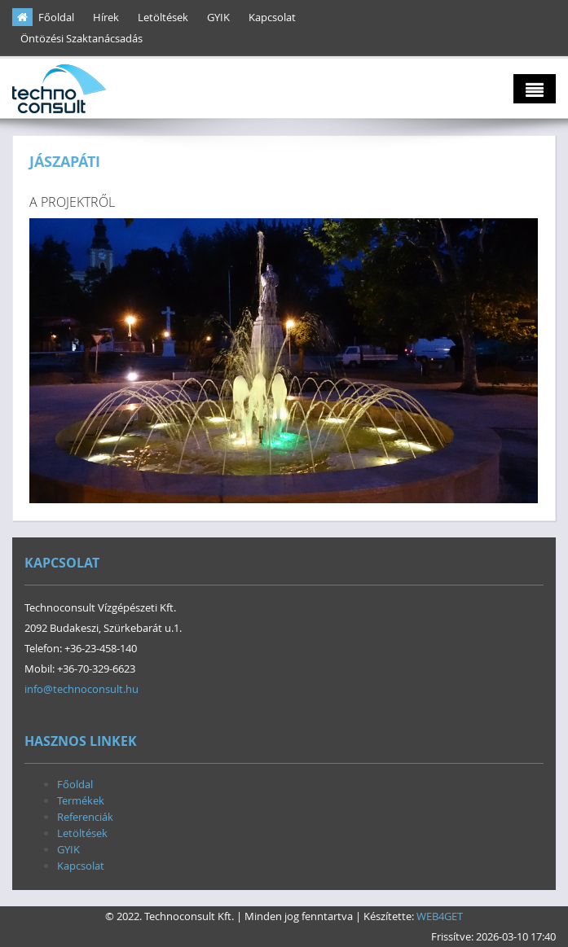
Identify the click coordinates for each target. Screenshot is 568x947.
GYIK (218, 17)
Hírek (106, 17)
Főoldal (56, 17)
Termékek (80, 800)
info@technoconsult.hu (81, 689)
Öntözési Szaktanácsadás (81, 38)
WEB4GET (439, 916)
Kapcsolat (272, 17)
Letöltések (163, 17)
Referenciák (85, 816)
